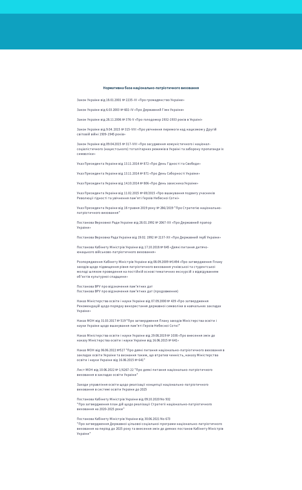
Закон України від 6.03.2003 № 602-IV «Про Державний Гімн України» (130, 110)
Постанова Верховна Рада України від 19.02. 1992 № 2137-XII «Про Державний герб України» (149, 237)
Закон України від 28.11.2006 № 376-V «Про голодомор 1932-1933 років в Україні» (139, 119)
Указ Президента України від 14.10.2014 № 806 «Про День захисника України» (137, 183)
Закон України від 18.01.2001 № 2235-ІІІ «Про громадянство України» (131, 100)
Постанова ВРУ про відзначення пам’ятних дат (115, 286)
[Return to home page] (50, 31)
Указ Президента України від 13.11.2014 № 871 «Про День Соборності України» (138, 173)
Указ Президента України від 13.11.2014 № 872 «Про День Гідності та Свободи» (139, 163)
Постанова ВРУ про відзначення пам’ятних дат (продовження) (127, 291)
